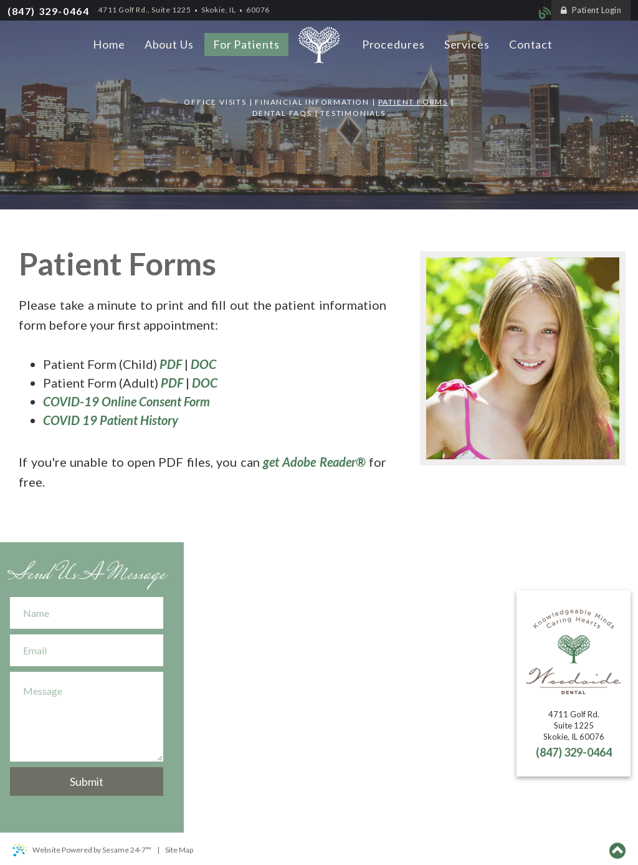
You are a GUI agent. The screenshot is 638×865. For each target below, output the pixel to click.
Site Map (179, 849)
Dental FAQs (282, 113)
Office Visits (215, 102)
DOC (203, 363)
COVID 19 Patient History (110, 420)
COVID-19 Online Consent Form (126, 401)
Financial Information (312, 102)
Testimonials (353, 113)
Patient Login (591, 10)
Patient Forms (413, 102)
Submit (86, 781)
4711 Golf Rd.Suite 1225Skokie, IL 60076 (573, 725)
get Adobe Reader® (314, 461)
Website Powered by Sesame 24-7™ (81, 850)
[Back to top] (617, 848)
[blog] (545, 11)
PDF (171, 363)
